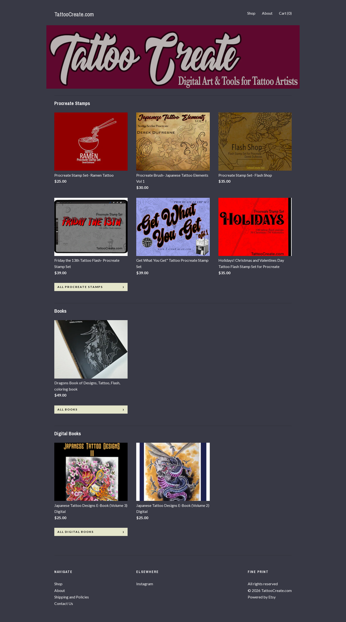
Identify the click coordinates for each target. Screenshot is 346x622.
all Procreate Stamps (80, 287)
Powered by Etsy (262, 597)
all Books (67, 409)
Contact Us (63, 603)
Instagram (144, 583)
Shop (251, 13)
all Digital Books (75, 532)
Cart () (285, 13)
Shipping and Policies (71, 597)
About (267, 13)
